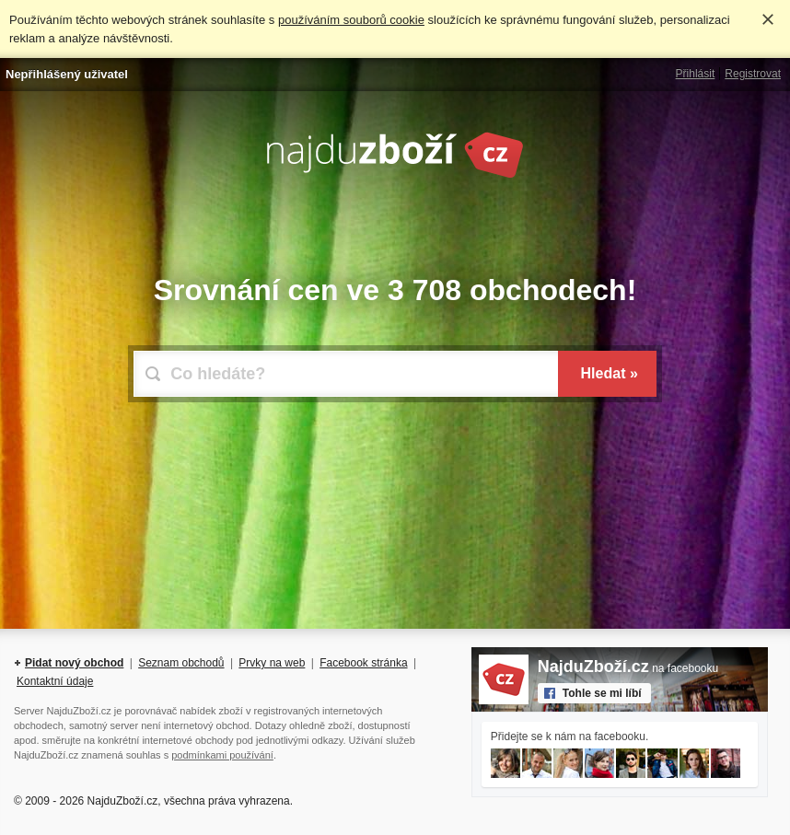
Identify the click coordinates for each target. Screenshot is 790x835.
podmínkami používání (222, 754)
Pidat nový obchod (74, 662)
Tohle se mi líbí (602, 693)
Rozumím (768, 19)
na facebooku (628, 668)
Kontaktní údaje (55, 681)
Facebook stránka (363, 662)
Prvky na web (271, 662)
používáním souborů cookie (351, 20)
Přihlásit (695, 73)
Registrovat (753, 73)
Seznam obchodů (181, 662)
